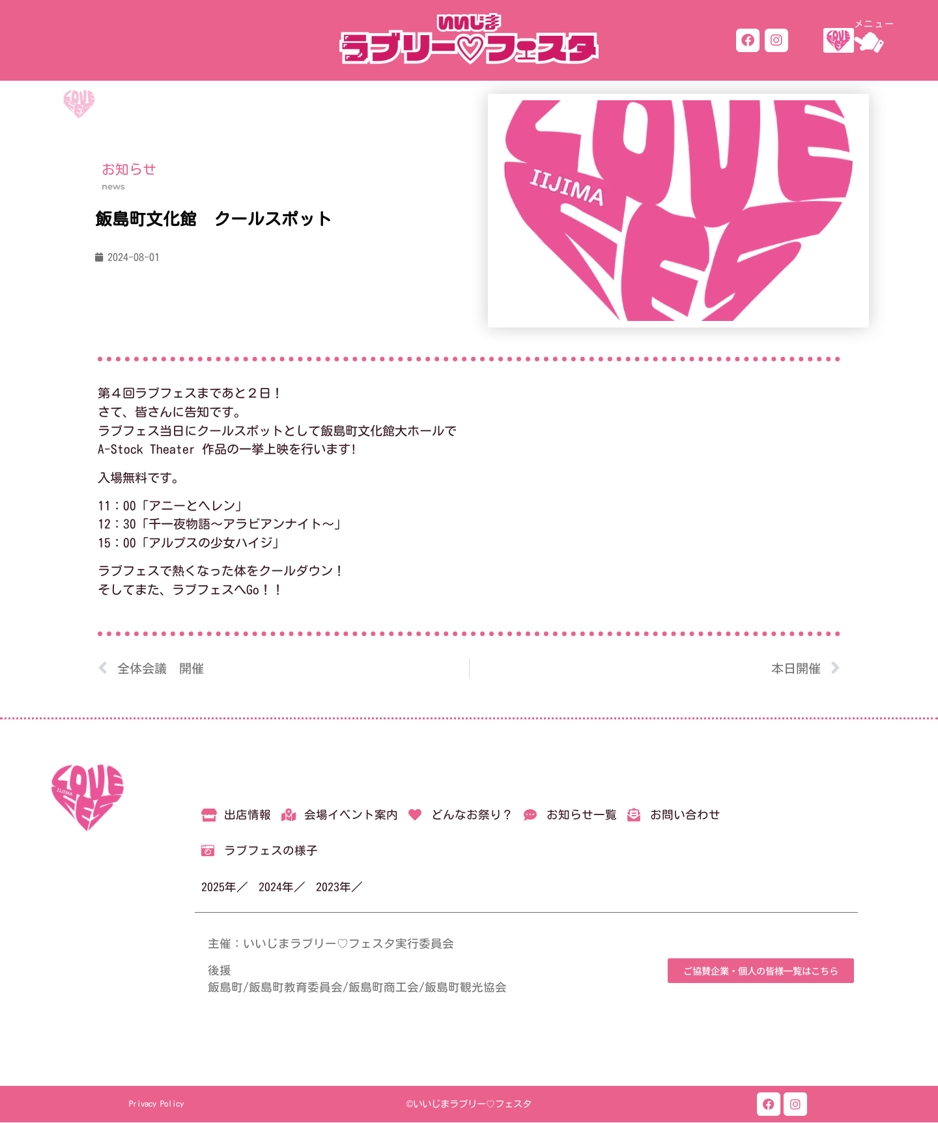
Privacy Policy (156, 1104)
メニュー (874, 24)
